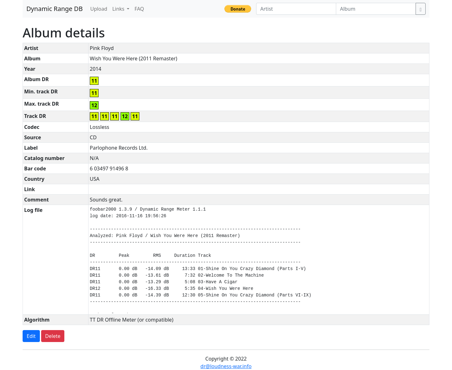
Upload (98, 8)
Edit (31, 336)
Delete (53, 336)
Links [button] (119, 8)
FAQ (139, 8)
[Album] (376, 9)
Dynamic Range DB (54, 8)
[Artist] (296, 9)
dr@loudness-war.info (226, 366)
